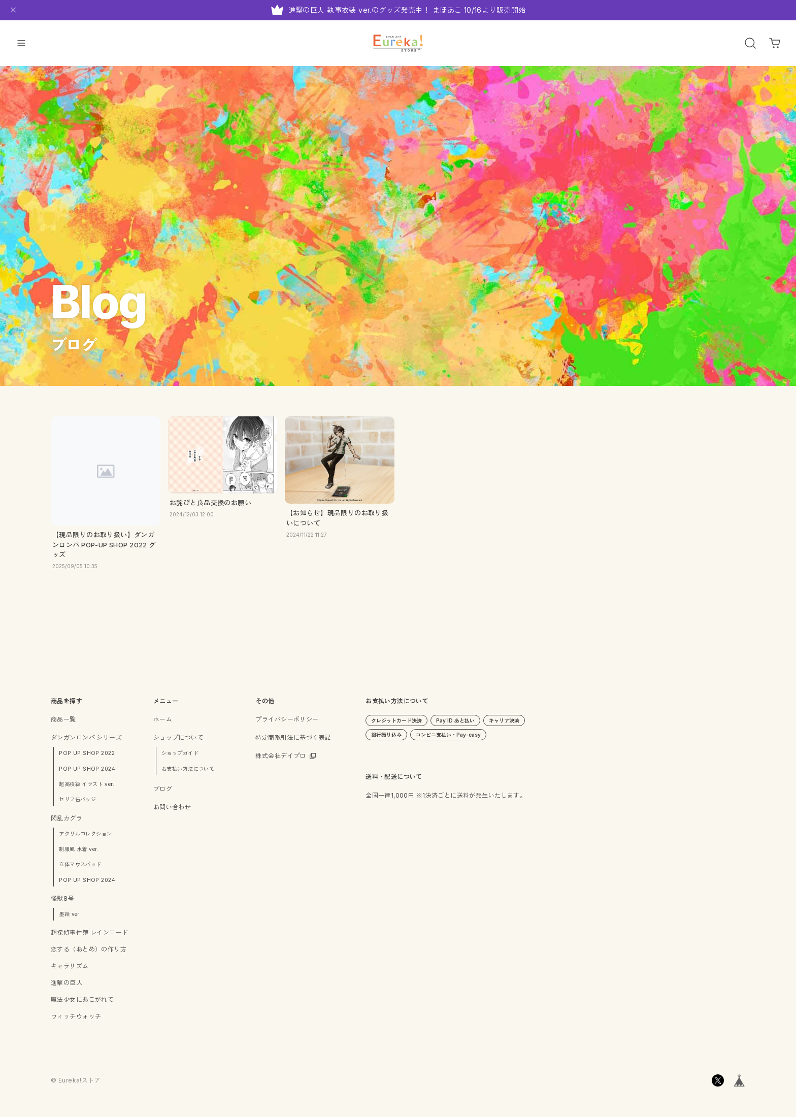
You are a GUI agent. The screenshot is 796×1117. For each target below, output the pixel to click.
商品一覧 (63, 724)
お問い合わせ (172, 811)
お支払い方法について (187, 773)
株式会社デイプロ (280, 760)
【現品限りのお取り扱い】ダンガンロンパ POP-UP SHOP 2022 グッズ (104, 549)
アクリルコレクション (85, 838)
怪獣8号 (62, 902)
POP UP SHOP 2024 (87, 773)
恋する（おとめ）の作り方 (88, 954)
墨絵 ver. (70, 918)
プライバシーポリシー (286, 724)
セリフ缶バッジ (77, 804)
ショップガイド (179, 757)
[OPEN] (750, 43)
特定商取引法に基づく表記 (293, 742)
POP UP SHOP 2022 (87, 757)
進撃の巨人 (66, 987)
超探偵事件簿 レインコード (89, 937)
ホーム (162, 724)
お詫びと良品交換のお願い (210, 507)
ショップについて (178, 742)
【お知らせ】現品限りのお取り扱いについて (337, 522)
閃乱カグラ (66, 822)
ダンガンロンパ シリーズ (86, 742)
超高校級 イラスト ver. (86, 788)
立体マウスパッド (80, 869)
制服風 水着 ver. (78, 853)
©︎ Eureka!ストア (76, 1085)
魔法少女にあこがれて (82, 1004)
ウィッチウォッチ (76, 1021)
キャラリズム (70, 970)
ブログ (162, 793)
